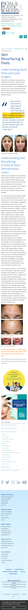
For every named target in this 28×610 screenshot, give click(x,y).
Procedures (9, 48)
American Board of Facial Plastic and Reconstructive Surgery (14, 582)
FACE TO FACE (4, 515)
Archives (3, 520)
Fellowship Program (5, 499)
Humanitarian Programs (6, 560)
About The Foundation (6, 511)
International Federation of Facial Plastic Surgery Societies (14, 587)
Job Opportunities (5, 534)
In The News (4, 558)
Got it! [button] (14, 607)
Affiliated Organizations (14, 580)
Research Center (5, 517)
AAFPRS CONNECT (6, 524)
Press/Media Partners (15, 26)
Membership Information (7, 497)
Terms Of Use (6, 594)
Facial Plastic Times (5, 530)
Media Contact (4, 556)
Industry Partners (6, 539)
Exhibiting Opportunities (6, 541)
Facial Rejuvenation (18, 48)
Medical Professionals (8, 24)
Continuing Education (6, 532)
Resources (3, 505)
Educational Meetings (6, 513)
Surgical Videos (4, 503)
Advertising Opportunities (7, 545)
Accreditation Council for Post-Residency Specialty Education (14, 584)
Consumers (9, 569)
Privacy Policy (16, 594)
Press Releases (4, 554)
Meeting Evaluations (6, 526)
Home (2, 48)
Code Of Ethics (4, 501)
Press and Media (5, 552)
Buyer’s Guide (4, 547)
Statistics (3, 562)
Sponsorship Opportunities (7, 543)
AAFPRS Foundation (6, 509)
